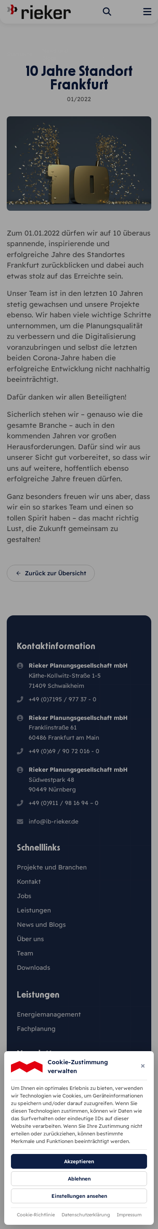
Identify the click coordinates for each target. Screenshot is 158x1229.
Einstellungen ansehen (79, 1196)
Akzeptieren (79, 1161)
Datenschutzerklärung (86, 1215)
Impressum (129, 1215)
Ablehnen (79, 1178)
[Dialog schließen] (143, 1066)
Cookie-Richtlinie (36, 1215)
